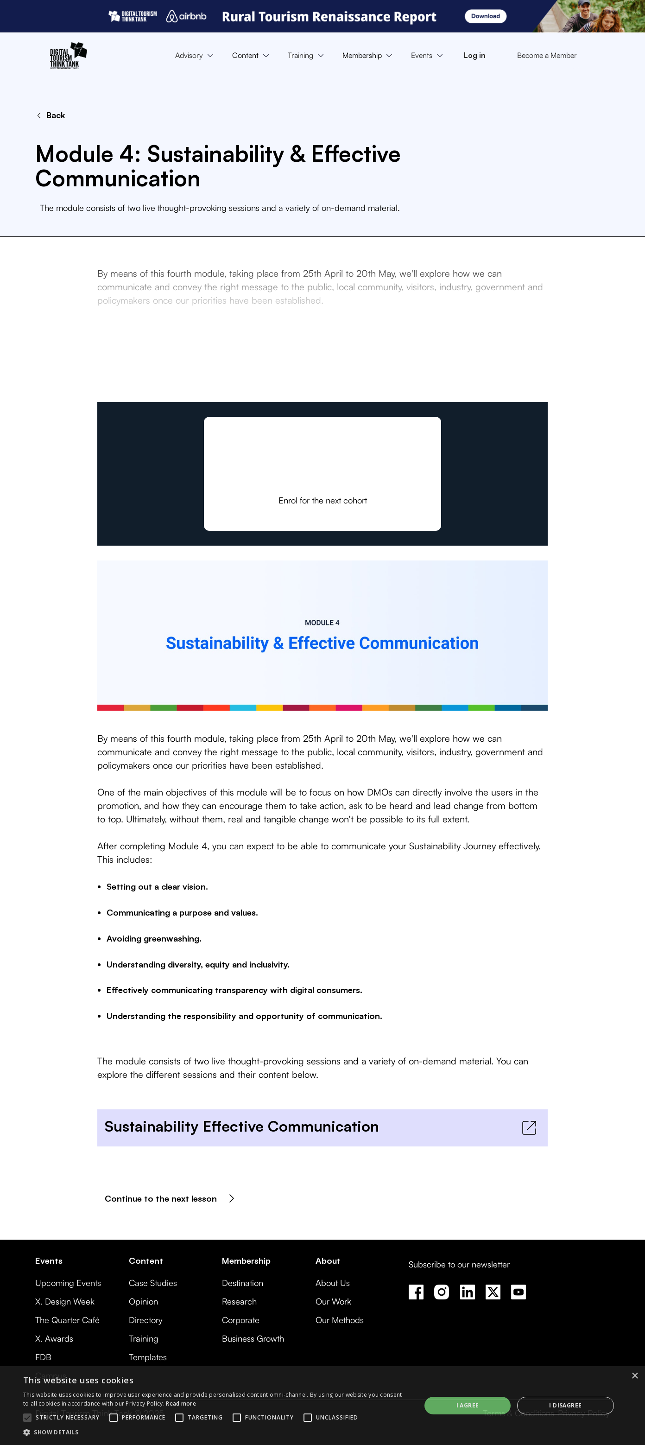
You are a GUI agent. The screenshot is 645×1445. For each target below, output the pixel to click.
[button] (196, 56)
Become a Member (547, 55)
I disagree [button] (565, 1405)
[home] (68, 55)
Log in (475, 55)
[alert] (322, 1405)
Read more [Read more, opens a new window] (181, 1403)
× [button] (634, 1376)
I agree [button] (467, 1405)
